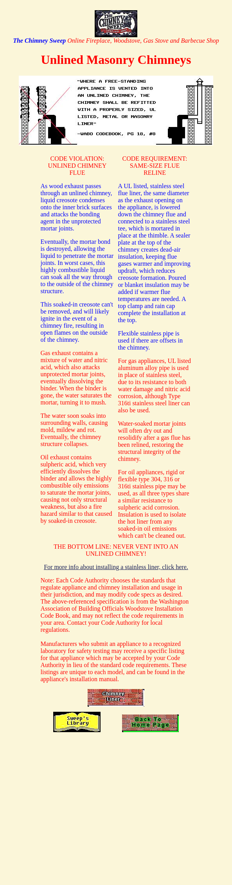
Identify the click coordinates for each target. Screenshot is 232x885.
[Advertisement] (116, 802)
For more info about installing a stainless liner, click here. (116, 567)
